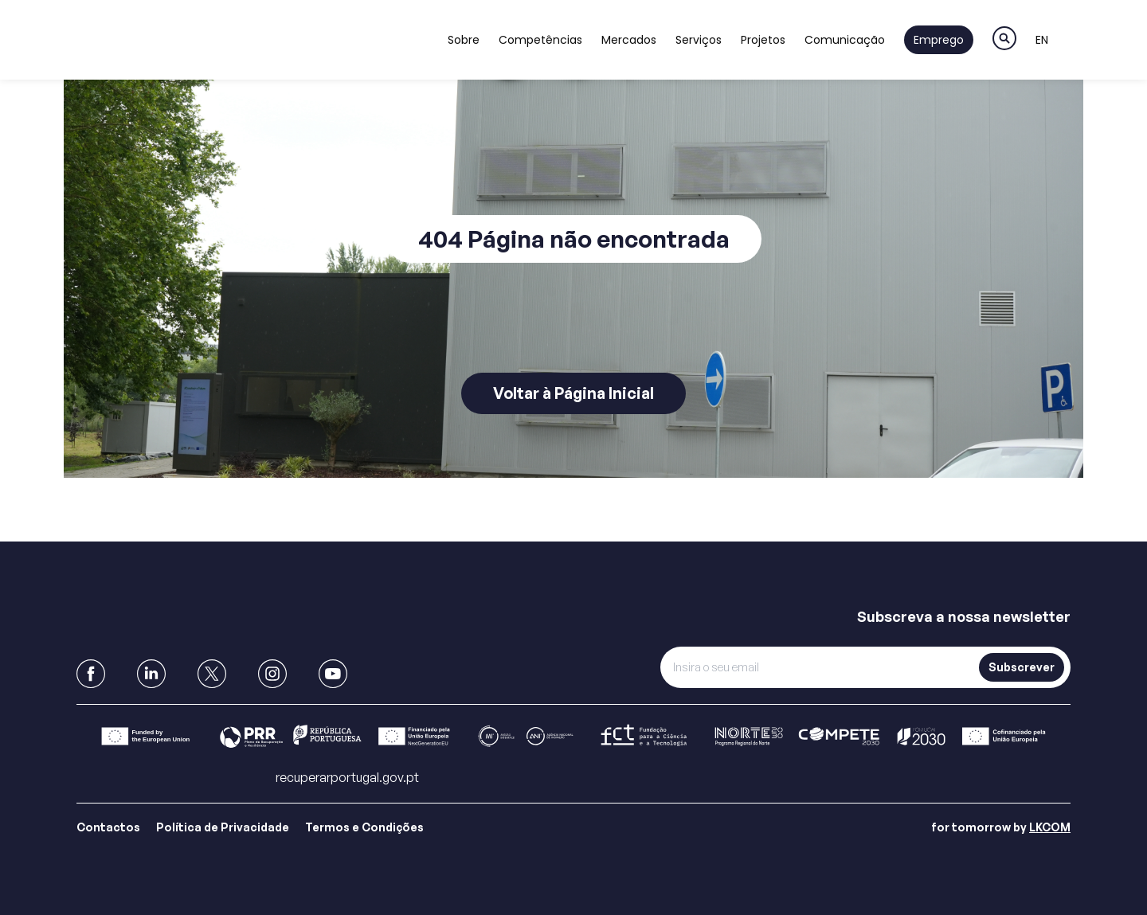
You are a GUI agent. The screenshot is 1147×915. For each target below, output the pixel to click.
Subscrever (1021, 667)
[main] (573, 271)
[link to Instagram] (272, 673)
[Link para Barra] (573, 736)
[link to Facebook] (90, 673)
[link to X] (212, 673)
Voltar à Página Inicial (573, 393)
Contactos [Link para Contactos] (108, 827)
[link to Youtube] (333, 673)
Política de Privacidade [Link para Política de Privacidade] (222, 827)
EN (1041, 40)
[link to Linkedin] (151, 673)
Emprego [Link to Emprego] (939, 40)
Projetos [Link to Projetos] (763, 40)
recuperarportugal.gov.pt (347, 777)
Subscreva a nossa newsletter (964, 616)
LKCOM (1050, 827)
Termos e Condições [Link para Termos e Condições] (364, 827)
